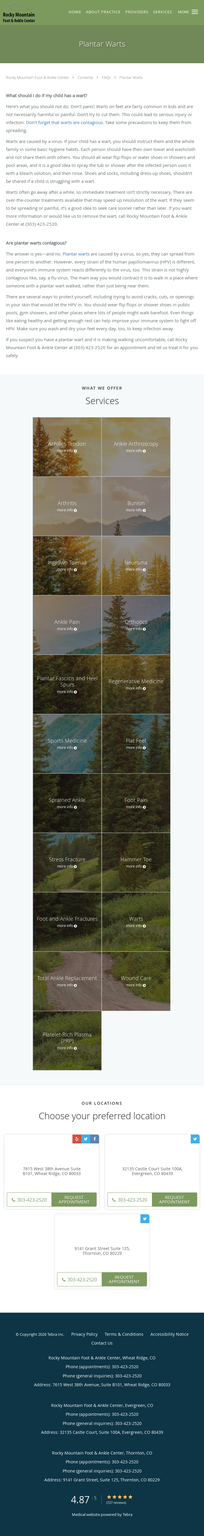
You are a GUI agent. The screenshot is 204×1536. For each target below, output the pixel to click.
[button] (195, 12)
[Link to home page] (23, 12)
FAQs (107, 77)
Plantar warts (76, 254)
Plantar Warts (131, 77)
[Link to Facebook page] (94, 1139)
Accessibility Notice (169, 1334)
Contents (85, 77)
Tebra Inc (55, 1334)
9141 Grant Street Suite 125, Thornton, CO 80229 (102, 1251)
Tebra (127, 1514)
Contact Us (102, 1343)
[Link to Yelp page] (76, 1139)
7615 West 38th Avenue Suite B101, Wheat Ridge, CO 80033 (52, 1171)
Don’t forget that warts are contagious (64, 122)
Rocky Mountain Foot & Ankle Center (38, 77)
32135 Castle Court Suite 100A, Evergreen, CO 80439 (152, 1171)
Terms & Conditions (124, 1334)
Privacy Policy (84, 1334)
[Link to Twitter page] (85, 1139)
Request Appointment (74, 1199)
